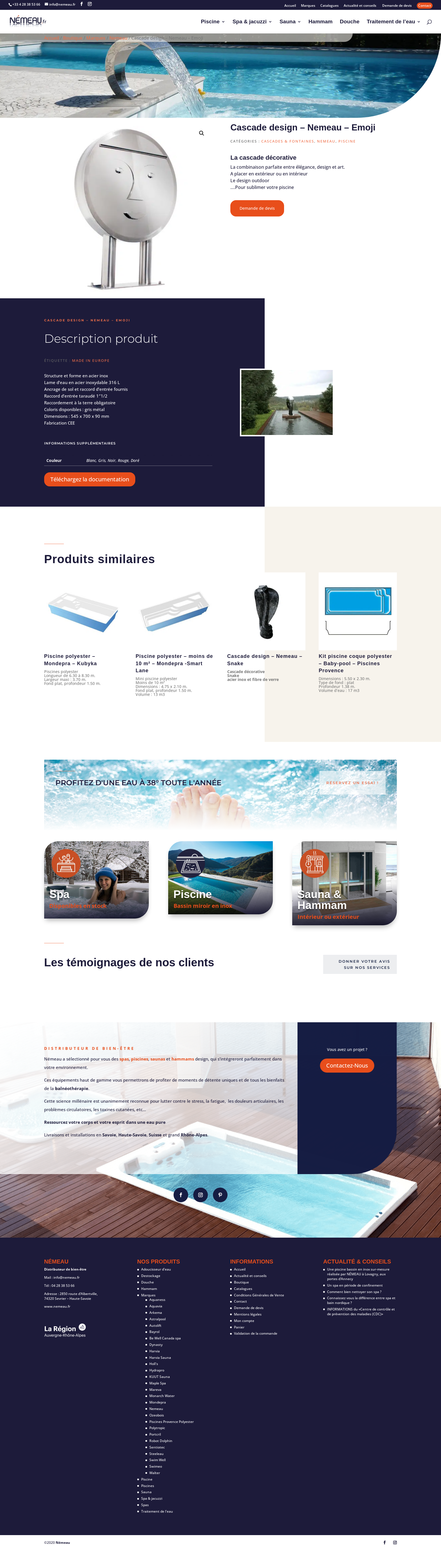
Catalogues (329, 6)
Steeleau (156, 1453)
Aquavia (155, 1306)
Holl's (153, 1363)
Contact (424, 5)
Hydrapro (156, 1370)
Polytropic (157, 1427)
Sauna (288, 22)
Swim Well (157, 1460)
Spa (59, 894)
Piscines (147, 1485)
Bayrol (154, 1331)
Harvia (154, 1351)
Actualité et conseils (360, 6)
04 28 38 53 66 (63, 1285)
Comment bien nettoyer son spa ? (354, 1291)
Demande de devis (397, 6)
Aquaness (157, 1299)
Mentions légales (248, 1314)
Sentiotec (157, 1447)
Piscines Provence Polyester (171, 1421)
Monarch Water (162, 1395)
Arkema (155, 1312)
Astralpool (157, 1319)
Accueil (290, 6)
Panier (239, 1327)
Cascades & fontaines (287, 141)
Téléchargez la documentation (89, 479)
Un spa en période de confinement (355, 1285)
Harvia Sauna (160, 1357)
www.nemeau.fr (57, 1306)
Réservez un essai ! (352, 782)
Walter (154, 1472)
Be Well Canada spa (165, 1338)
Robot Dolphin (160, 1440)
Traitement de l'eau (157, 1511)
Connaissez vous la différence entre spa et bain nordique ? (361, 1300)
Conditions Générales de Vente (259, 1295)
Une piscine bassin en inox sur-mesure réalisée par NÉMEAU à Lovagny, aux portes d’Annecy (358, 1274)
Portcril (155, 1434)
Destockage (150, 1275)
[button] (202, 133)
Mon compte (244, 1320)
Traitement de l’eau (391, 22)
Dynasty (156, 1344)
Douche (349, 22)
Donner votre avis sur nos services (364, 964)
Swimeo (155, 1466)
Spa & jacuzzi (250, 22)
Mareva (155, 1389)
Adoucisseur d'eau (156, 1269)
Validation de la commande (255, 1333)
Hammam (321, 22)
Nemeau (118, 38)
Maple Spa (157, 1383)
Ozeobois (156, 1415)
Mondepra (157, 1402)
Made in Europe (91, 360)
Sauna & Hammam (322, 899)
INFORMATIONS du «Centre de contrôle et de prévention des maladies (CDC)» (361, 1311)
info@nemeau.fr (66, 1277)
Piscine (210, 22)
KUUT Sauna (159, 1376)
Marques (308, 6)
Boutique (72, 38)
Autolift (155, 1325)
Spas (145, 1504)
